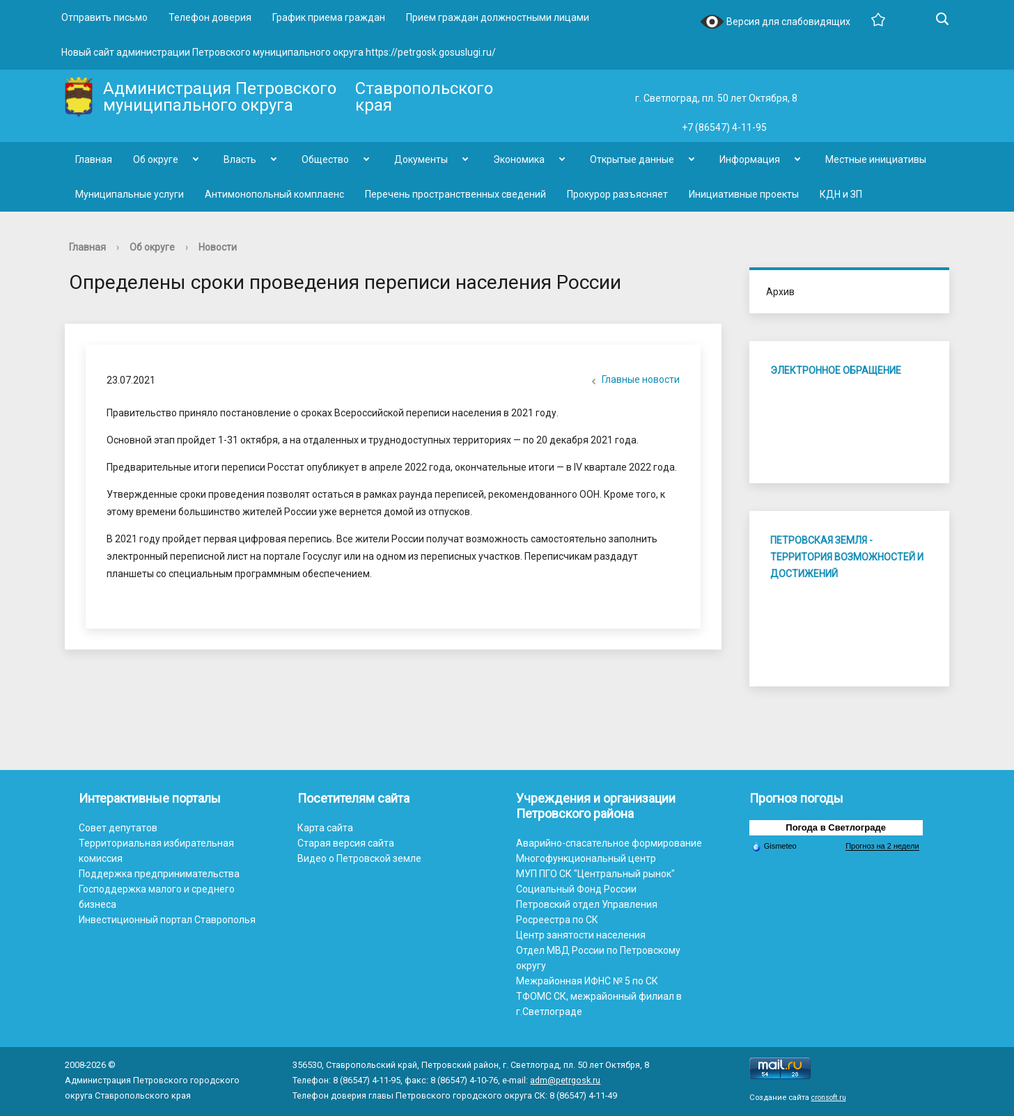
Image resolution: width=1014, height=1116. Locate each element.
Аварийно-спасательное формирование (609, 843)
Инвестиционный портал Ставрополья (167, 919)
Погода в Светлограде (836, 827)
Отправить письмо (104, 17)
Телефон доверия (210, 17)
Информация (749, 159)
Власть (240, 159)
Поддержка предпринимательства (159, 873)
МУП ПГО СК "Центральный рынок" (595, 873)
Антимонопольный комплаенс (274, 194)
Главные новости (634, 381)
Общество (325, 159)
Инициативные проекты (744, 194)
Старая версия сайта (345, 843)
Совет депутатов (118, 827)
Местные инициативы (875, 159)
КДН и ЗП (841, 194)
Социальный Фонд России (576, 889)
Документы (421, 159)
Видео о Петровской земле (359, 858)
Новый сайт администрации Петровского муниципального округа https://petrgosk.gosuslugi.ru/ (278, 52)
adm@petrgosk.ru (565, 1080)
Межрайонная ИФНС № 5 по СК (587, 981)
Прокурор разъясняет (617, 194)
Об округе (155, 159)
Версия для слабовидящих (775, 22)
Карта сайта (325, 827)
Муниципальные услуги (129, 194)
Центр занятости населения (581, 935)
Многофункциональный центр (586, 858)
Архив (780, 291)
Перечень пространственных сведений (455, 194)
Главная (93, 159)
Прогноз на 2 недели (882, 846)
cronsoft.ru (828, 1097)
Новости (217, 247)
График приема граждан (328, 17)
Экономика (519, 159)
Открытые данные (632, 159)
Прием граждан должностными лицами (497, 17)
